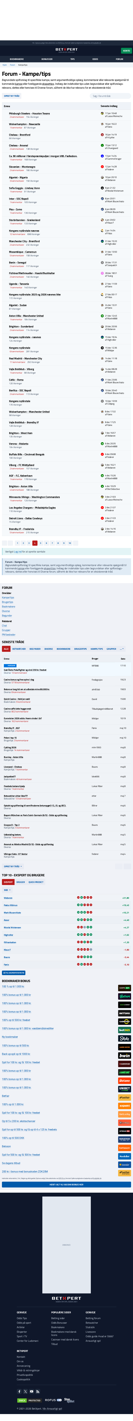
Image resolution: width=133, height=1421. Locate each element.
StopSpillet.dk (96, 43)
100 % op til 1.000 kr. (13, 986)
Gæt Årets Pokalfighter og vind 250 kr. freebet (25, 669)
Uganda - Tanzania (19, 284)
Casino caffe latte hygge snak (17, 708)
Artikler (21, 1327)
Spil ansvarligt (40, 43)
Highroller (8, 935)
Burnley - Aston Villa (13, 757)
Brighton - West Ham (20, 433)
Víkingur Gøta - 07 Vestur (15, 854)
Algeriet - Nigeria (18, 177)
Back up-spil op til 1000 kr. (16, 1054)
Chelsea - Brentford (19, 135)
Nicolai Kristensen (12, 927)
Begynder (7, 615)
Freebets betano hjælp (14, 786)
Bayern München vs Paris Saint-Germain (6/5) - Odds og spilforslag (35, 815)
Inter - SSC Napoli (18, 199)
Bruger (20, 882)
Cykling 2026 (10, 747)
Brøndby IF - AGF (12, 728)
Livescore (91, 1332)
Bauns (7, 957)
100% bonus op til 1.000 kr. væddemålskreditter (27, 1028)
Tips (72, 59)
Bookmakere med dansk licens (63, 1333)
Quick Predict (36, 882)
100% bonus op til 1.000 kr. (16, 1003)
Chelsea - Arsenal (18, 145)
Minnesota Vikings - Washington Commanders (34, 497)
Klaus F (7, 949)
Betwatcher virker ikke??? (16, 795)
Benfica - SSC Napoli (20, 390)
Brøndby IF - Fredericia (21, 529)
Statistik (90, 1327)
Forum (119, 59)
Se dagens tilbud (11, 1163)
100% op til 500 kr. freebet (16, 1020)
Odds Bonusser (59, 1323)
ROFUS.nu (61, 43)
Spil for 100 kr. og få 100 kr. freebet (21, 1062)
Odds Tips (22, 1318)
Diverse (6, 611)
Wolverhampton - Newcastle (24, 124)
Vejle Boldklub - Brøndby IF (24, 422)
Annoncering (23, 1366)
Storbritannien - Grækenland (24, 220)
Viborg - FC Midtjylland (21, 465)
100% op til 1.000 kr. (13, 1104)
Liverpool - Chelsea (13, 766)
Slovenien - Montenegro (22, 167)
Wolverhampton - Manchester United (29, 412)
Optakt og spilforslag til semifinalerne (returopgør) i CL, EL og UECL (35, 805)
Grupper (6, 630)
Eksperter (22, 1332)
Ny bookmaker (10, 1036)
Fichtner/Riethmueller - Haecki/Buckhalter (32, 273)
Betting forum (93, 1318)
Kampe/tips (8, 597)
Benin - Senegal (17, 262)
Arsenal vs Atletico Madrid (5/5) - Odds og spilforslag (28, 844)
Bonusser (47, 59)
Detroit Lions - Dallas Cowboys (25, 518)
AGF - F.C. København (20, 476)
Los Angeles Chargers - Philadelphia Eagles (32, 508)
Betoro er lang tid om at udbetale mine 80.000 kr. (27, 689)
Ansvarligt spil (93, 1341)
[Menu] (3, 50)
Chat (4, 625)
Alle (6, 649)
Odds (95, 59)
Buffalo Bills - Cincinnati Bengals (26, 454)
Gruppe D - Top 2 (12, 825)
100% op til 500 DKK (13, 1138)
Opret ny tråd (11, 96)
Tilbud (54, 1344)
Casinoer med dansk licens (65, 1339)
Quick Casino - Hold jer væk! (17, 699)
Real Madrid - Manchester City (25, 358)
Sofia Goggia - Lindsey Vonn (24, 188)
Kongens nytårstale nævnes (24, 231)
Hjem (5, 65)
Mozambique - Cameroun (22, 252)
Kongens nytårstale (19, 348)
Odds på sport (24, 1323)
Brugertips (7, 602)
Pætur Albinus (10, 905)
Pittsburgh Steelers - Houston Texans (29, 113)
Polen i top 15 (10, 737)
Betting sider (58, 1318)
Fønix (6, 964)
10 (70, 543)
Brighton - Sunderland (21, 326)
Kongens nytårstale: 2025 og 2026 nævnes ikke (35, 294)
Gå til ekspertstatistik (13, 972)
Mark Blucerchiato (12, 912)
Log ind (18, 551)
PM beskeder (8, 634)
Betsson (6, 1146)
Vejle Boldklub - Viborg (21, 369)
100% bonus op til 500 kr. (15, 1045)
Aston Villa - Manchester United (26, 316)
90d (6, 890)
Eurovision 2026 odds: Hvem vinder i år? (23, 718)
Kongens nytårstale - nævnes (25, 337)
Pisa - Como (15, 209)
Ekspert (8, 882)
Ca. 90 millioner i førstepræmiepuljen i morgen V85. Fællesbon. (43, 156)
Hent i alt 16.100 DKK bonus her (66, 1184)
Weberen (8, 898)
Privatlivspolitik (25, 1375)
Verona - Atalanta (18, 444)
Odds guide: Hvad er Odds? (99, 1336)
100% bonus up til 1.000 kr (16, 994)
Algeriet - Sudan (18, 305)
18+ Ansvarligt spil (52, 1409)
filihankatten (10, 942)
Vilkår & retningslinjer (28, 1370)
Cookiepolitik (23, 1379)
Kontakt (21, 1357)
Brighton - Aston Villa (21, 486)
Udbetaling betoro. (12, 834)
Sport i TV (22, 1336)
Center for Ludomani (27, 1341)
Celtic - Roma (16, 380)
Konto (126, 50)
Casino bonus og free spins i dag (19, 679)
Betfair (5, 1096)
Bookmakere (17, 59)
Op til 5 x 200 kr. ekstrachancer (18, 1121)
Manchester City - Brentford (24, 241)
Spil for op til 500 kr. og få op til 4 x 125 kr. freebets (29, 1129)
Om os (20, 1361)
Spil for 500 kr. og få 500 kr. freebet (21, 1154)
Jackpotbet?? (10, 776)
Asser (6, 920)
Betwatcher (19, 649)
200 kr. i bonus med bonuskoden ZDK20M (25, 1171)
